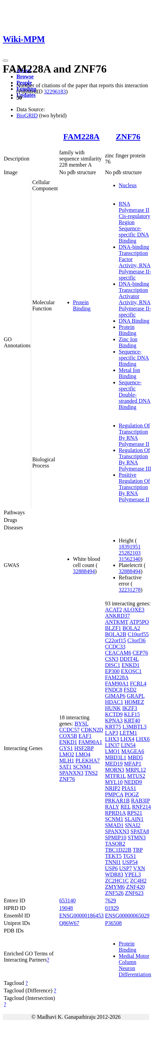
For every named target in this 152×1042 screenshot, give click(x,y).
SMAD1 (114, 825)
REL (126, 807)
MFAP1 (132, 764)
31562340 (130, 559)
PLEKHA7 (87, 760)
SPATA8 (139, 831)
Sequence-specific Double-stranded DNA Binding (135, 395)
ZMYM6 (115, 887)
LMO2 (66, 754)
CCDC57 (69, 730)
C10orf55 (138, 634)
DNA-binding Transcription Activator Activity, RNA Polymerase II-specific (135, 299)
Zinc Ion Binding (128, 342)
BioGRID (27, 115)
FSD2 (130, 690)
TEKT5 (113, 856)
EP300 (112, 671)
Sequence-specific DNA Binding (134, 358)
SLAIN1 (134, 819)
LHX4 (128, 739)
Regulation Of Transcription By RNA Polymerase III (135, 459)
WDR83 (114, 874)
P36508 (113, 923)
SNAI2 (132, 825)
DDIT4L (129, 659)
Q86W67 (69, 923)
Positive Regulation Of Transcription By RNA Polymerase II (134, 487)
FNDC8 (114, 690)
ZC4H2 (138, 881)
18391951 (130, 547)
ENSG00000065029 (127, 915)
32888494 (84, 571)
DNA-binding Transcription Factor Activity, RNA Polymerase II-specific (135, 262)
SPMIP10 (115, 837)
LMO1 (112, 751)
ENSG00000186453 (81, 915)
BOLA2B (115, 634)
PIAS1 (129, 788)
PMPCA (114, 794)
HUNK (113, 708)
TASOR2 (115, 844)
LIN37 (112, 745)
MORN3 (114, 770)
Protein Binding (82, 305)
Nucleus (128, 185)
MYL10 (114, 782)
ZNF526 (114, 893)
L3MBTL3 (135, 727)
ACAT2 (113, 610)
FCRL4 (138, 683)
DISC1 (112, 665)
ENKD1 (68, 742)
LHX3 (112, 739)
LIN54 (128, 745)
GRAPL (135, 696)
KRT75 (113, 727)
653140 (67, 900)
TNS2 (91, 773)
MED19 (114, 764)
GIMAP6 (115, 696)
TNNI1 (113, 862)
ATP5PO (139, 622)
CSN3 (111, 659)
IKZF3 (129, 708)
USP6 (111, 868)
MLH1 (66, 760)
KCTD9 (114, 714)
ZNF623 (134, 893)
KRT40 (132, 720)
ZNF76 (128, 136)
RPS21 (134, 813)
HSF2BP (83, 748)
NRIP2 (112, 788)
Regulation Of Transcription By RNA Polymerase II (134, 435)
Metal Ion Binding (129, 373)
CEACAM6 (118, 653)
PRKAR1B (117, 800)
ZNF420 (135, 887)
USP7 (125, 868)
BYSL (81, 723)
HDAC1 (114, 702)
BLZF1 (113, 628)
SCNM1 (82, 767)
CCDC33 (115, 646)
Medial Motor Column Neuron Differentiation (135, 965)
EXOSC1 (131, 671)
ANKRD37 (117, 616)
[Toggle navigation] (5, 61)
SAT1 (65, 767)
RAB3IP (140, 800)
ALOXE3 (133, 610)
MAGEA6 (132, 751)
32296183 (55, 91)
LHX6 (143, 739)
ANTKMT (116, 622)
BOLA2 (131, 628)
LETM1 (128, 733)
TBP (138, 850)
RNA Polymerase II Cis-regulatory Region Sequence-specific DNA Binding (134, 222)
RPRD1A (115, 813)
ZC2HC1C (117, 881)
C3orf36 (136, 640)
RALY (112, 807)
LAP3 (111, 733)
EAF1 (84, 736)
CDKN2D (92, 730)
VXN (139, 868)
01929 (112, 908)
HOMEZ (134, 702)
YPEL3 (132, 874)
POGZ (132, 794)
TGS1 (129, 856)
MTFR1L (115, 776)
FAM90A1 (90, 742)
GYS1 (66, 748)
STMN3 (136, 837)
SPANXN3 (71, 773)
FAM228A (81, 136)
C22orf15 (115, 640)
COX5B (68, 736)
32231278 (130, 590)
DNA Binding (134, 321)
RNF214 (141, 807)
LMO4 (82, 754)
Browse (25, 76)
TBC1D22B (118, 850)
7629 (110, 900)
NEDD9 (133, 782)
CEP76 (140, 653)
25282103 (130, 553)
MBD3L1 (115, 757)
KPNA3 (114, 720)
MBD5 (135, 757)
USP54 (130, 862)
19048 (66, 908)
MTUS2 (136, 776)
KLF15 (132, 714)
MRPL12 (136, 770)
